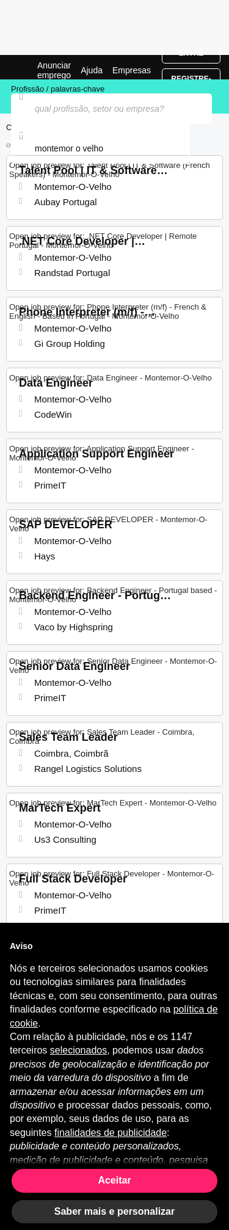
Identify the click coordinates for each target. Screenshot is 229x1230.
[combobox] (100, 148)
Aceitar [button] (114, 1180)
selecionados (78, 1050)
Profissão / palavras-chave (57, 88)
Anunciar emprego (54, 70)
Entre (191, 53)
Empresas (131, 70)
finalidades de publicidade (110, 1132)
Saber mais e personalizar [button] (114, 1211)
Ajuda (92, 70)
